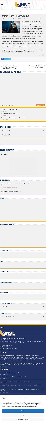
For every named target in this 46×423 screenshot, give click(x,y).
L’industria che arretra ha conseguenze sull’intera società (13, 117)
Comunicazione (7, 12)
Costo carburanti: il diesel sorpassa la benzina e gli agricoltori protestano (17, 183)
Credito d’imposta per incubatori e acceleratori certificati (15, 381)
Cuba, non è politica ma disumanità (9, 109)
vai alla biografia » (40, 105)
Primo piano (33, 18)
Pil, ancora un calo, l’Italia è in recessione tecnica (35, 66)
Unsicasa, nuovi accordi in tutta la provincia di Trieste (14, 377)
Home (1, 12)
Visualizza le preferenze (23, 419)
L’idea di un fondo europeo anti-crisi (9, 113)
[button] (43, 398)
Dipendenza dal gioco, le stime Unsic (9, 187)
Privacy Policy (3, 366)
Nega (23, 415)
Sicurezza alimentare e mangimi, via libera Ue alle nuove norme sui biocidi (20, 385)
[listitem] (28, 165)
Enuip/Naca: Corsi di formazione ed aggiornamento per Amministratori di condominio (11, 66)
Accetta (23, 410)
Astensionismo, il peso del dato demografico (11, 191)
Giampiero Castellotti (7, 18)
